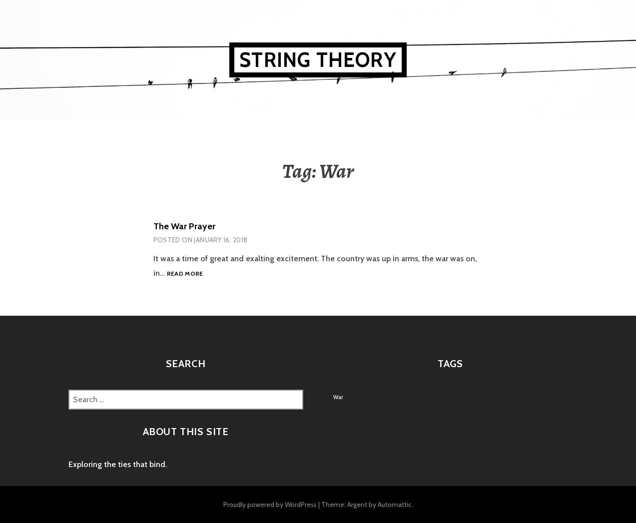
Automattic (395, 504)
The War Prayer (184, 226)
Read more (185, 274)
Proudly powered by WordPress (270, 504)
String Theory (318, 59)
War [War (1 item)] (338, 397)
